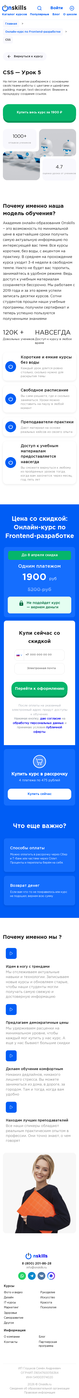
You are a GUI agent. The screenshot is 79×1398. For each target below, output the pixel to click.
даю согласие (50, 718)
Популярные (39, 14)
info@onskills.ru (37, 1267)
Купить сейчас (40, 794)
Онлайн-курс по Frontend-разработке (33, 32)
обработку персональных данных (38, 723)
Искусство (47, 1297)
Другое (9, 1323)
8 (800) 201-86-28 (36, 1263)
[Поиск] (39, 8)
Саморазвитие (13, 1318)
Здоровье (10, 1313)
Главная (11, 24)
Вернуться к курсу (25, 56)
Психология (48, 1307)
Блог (56, 14)
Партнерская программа (48, 1344)
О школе (70, 14)
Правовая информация (39, 1393)
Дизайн (9, 1297)
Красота (46, 1302)
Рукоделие (47, 1292)
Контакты (10, 1342)
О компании (12, 1337)
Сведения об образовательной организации (40, 1388)
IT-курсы (10, 1302)
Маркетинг (11, 1307)
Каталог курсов (14, 14)
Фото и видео (13, 1292)
